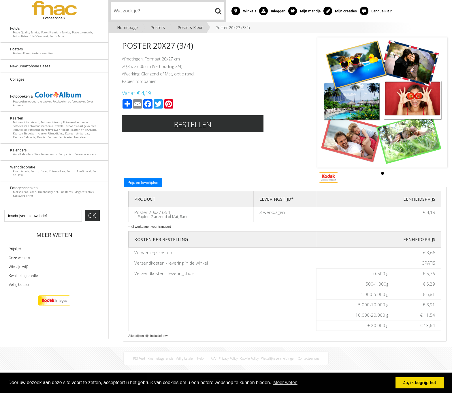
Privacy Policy (228, 358)
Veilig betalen (19, 284)
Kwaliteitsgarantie (23, 276)
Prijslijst (15, 249)
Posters (157, 27)
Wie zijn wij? (19, 267)
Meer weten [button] (285, 382)
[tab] (143, 182)
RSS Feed (139, 358)
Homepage (127, 27)
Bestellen (193, 124)
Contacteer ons (308, 358)
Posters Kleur (190, 27)
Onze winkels (19, 258)
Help (200, 358)
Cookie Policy (249, 358)
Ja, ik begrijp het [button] (419, 382)
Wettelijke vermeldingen (278, 358)
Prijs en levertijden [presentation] (143, 182)
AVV (213, 358)
